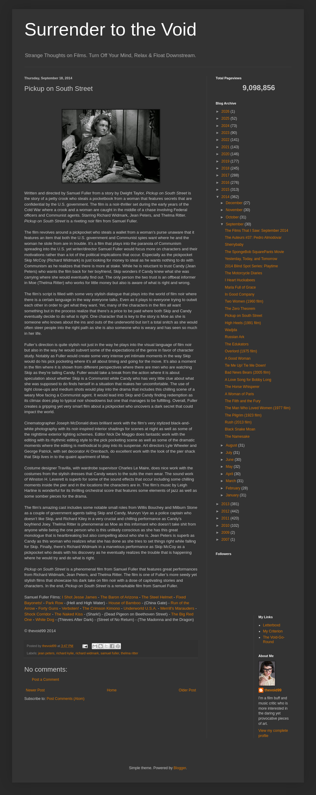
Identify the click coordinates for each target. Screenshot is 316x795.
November (235, 210)
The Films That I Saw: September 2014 (256, 230)
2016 (226, 182)
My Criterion (273, 631)
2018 (226, 168)
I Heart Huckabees (240, 280)
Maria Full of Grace (240, 287)
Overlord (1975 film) (241, 351)
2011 (226, 518)
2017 (226, 175)
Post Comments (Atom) (65, 699)
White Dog (45, 619)
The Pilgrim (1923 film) (243, 415)
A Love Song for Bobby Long (248, 380)
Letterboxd (271, 625)
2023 (226, 133)
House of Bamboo (124, 603)
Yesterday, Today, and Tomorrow (251, 259)
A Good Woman (238, 358)
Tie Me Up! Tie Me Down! (245, 365)
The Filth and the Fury (242, 401)
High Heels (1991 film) (243, 323)
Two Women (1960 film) (244, 301)
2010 (226, 525)
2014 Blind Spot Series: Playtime (251, 266)
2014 (226, 197)
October (233, 217)
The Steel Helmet (157, 597)
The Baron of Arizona (119, 597)
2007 (226, 539)
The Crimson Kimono (101, 608)
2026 (226, 111)
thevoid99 (273, 690)
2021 (226, 147)
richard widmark (87, 653)
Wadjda (231, 330)
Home (112, 690)
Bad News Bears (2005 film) (247, 372)
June (230, 459)
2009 (226, 532)
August (232, 445)
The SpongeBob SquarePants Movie (254, 252)
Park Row (54, 603)
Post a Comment (45, 679)
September (235, 224)
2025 (226, 118)
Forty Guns (48, 608)
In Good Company (239, 294)
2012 (226, 511)
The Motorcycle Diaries (243, 273)
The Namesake (237, 436)
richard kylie (65, 653)
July (229, 453)
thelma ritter (129, 653)
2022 (226, 140)
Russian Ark (234, 337)
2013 (226, 504)
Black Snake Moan (240, 429)
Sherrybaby (234, 244)
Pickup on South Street (243, 316)
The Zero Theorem (240, 309)
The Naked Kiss (68, 614)
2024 (226, 126)
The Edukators (237, 344)
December (235, 203)
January (233, 495)
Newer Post (35, 690)
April (230, 474)
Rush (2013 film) (238, 422)
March (231, 481)
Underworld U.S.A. (140, 608)
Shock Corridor (37, 614)
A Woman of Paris (239, 394)
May (230, 466)
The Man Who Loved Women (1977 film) (257, 408)
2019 (226, 161)
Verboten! (70, 608)
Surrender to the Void (110, 29)
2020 (226, 154)
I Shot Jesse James (79, 597)
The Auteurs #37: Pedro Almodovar (253, 237)
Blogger (179, 768)
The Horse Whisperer (242, 387)
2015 (226, 189)
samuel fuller (110, 653)
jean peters (46, 653)
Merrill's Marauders (177, 608)
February (233, 488)
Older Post (187, 690)
